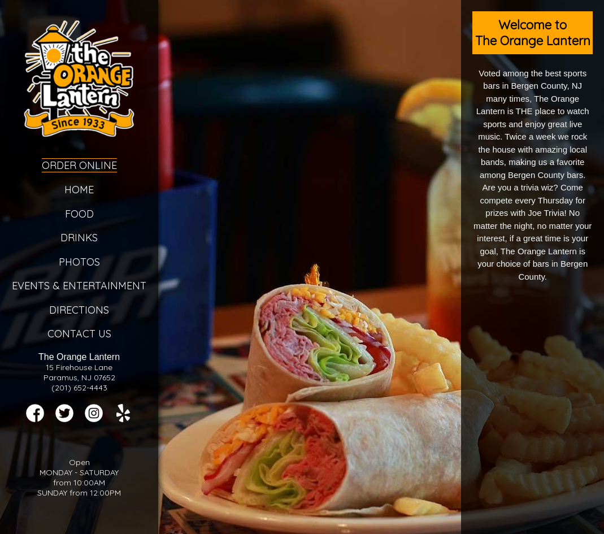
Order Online (79, 165)
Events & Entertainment (79, 285)
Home (79, 189)
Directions (79, 309)
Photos (79, 261)
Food (79, 213)
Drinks (79, 237)
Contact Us (79, 333)
